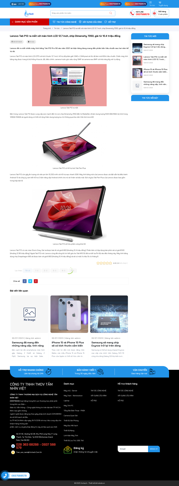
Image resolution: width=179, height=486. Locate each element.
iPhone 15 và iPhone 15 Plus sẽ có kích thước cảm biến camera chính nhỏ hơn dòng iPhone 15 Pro (68, 347)
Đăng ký (154, 449)
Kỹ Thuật (110, 4)
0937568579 (19, 475)
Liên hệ (21, 4)
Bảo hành (136, 4)
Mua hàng (40, 4)
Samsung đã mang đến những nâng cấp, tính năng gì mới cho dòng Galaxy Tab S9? (28, 347)
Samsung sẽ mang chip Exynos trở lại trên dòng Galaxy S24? (106, 345)
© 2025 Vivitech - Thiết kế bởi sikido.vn (89, 483)
